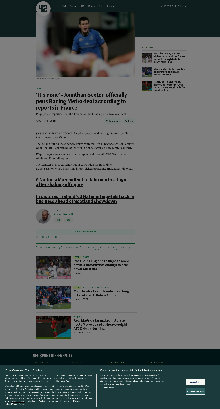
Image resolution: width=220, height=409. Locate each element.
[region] (110, 387)
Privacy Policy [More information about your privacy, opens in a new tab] (18, 404)
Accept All (195, 382)
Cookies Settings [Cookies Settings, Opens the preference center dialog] (195, 391)
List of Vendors (107, 388)
